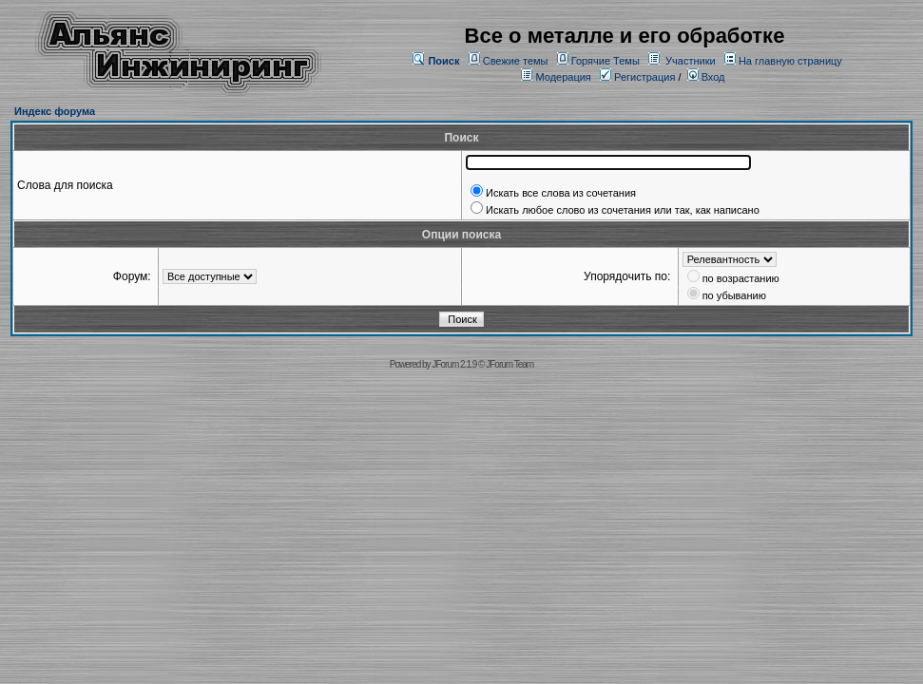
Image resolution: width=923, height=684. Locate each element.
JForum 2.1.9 (454, 364)
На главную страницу (790, 60)
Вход (706, 77)
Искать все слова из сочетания (561, 193)
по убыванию (734, 295)
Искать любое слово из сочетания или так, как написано (623, 210)
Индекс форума (54, 111)
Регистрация (637, 77)
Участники (690, 60)
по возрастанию (740, 278)
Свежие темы (515, 60)
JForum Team (509, 364)
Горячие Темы (605, 60)
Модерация (562, 77)
